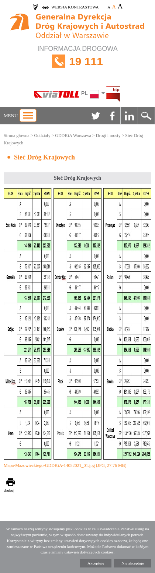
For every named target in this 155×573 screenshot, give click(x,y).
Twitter (95, 115)
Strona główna (17, 135)
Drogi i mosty (108, 135)
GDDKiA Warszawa (73, 135)
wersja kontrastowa (75, 7)
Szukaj (146, 115)
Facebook (112, 115)
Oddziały (42, 135)
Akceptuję (95, 563)
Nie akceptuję (132, 563)
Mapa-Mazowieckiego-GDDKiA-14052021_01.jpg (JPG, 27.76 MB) (65, 465)
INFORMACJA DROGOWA (77, 61)
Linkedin (129, 115)
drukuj (9, 490)
